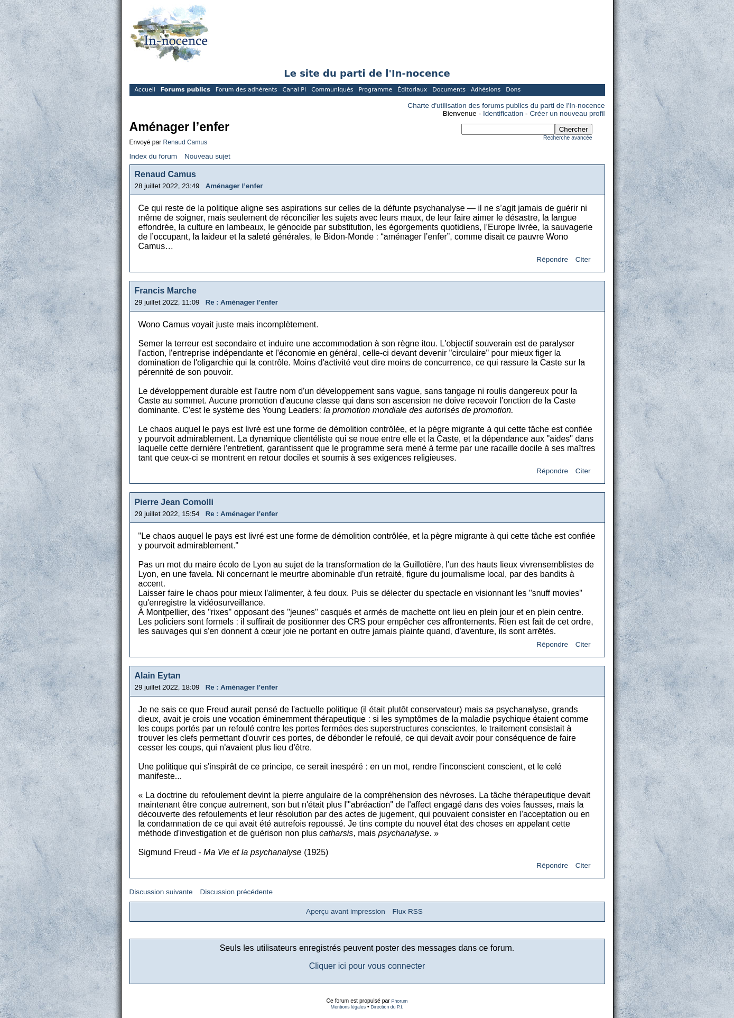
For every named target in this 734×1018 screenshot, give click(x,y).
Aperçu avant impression (345, 911)
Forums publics (185, 89)
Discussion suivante (161, 892)
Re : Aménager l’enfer (242, 302)
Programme (375, 89)
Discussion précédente (236, 892)
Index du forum (153, 156)
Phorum (400, 1001)
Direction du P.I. (387, 1007)
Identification (503, 113)
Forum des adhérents (246, 89)
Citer (583, 259)
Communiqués (332, 89)
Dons (513, 89)
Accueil (145, 89)
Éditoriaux (412, 89)
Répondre (552, 259)
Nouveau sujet (207, 156)
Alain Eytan (158, 675)
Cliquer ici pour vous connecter (367, 965)
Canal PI (294, 89)
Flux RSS (407, 911)
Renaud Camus (185, 142)
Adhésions (485, 89)
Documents (449, 89)
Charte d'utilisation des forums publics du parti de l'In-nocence (506, 105)
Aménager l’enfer (234, 186)
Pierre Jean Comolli (174, 502)
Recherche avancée (567, 138)
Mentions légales (348, 1007)
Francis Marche (166, 290)
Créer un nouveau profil (567, 113)
